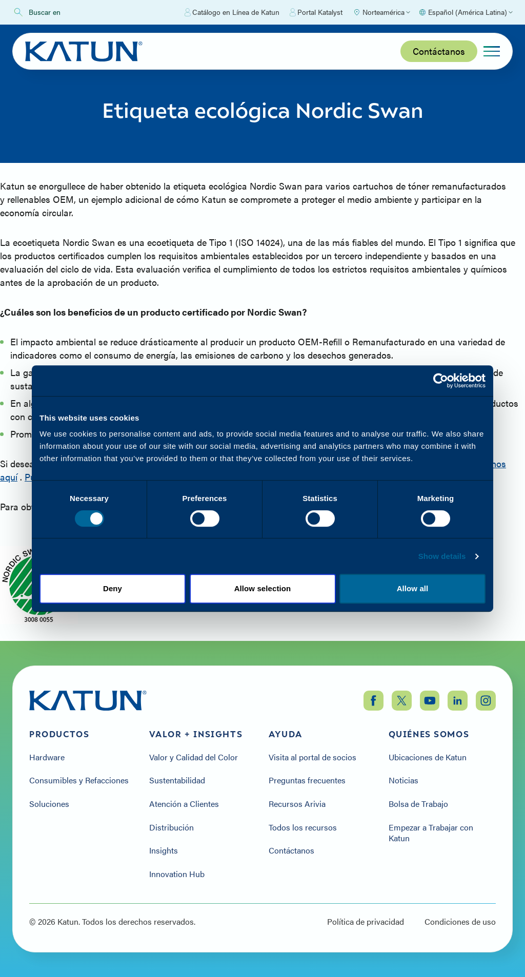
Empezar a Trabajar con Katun (431, 833)
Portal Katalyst (316, 12)
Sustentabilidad (177, 780)
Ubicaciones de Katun (428, 757)
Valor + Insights (196, 734)
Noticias (403, 780)
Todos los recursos (303, 827)
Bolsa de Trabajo (418, 803)
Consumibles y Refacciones (79, 780)
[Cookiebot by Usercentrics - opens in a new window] (441, 380)
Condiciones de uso (460, 921)
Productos (59, 734)
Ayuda (285, 734)
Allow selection (262, 588)
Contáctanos (439, 51)
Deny (112, 588)
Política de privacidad (365, 921)
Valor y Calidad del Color (193, 757)
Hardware (47, 757)
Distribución (171, 827)
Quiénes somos (429, 734)
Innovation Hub (177, 874)
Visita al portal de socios (312, 757)
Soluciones (49, 803)
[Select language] (465, 12)
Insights (163, 850)
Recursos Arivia (297, 803)
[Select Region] (381, 12)
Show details (442, 556)
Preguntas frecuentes (307, 780)
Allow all (413, 588)
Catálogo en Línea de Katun (232, 12)
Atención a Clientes (184, 803)
